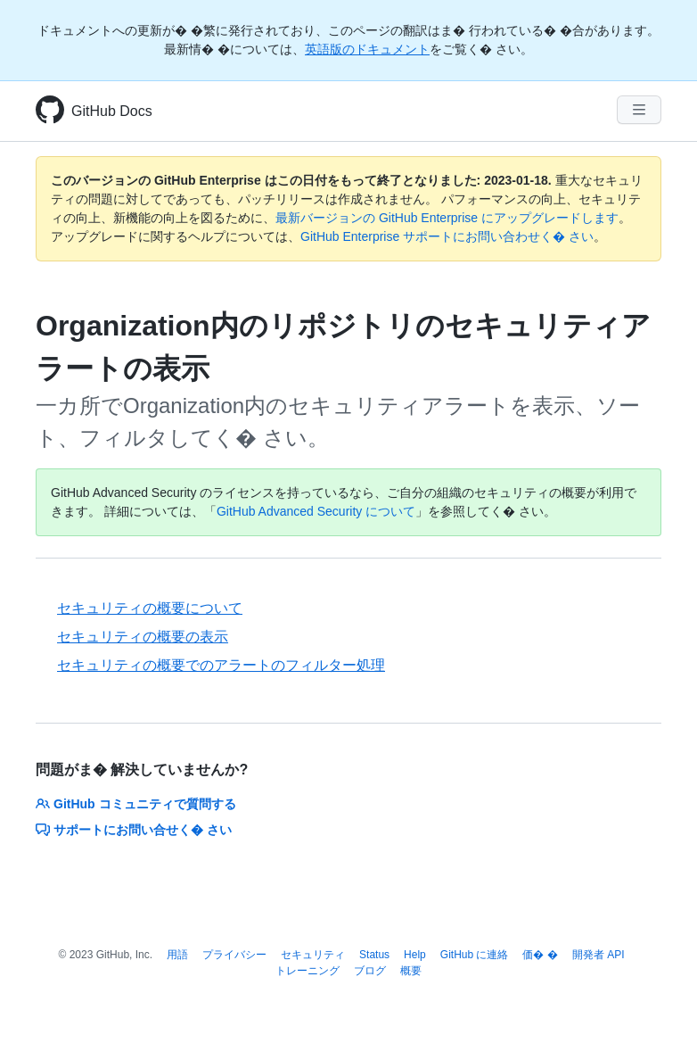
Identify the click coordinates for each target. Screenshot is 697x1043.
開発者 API (598, 954)
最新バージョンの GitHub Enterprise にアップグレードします (447, 218)
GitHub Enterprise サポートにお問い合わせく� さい (447, 236)
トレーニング (307, 970)
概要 (411, 970)
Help (415, 954)
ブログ (370, 970)
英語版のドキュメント (367, 49)
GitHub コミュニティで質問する (136, 804)
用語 (177, 954)
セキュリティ (313, 954)
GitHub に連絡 (474, 954)
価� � (539, 954)
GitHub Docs (111, 111)
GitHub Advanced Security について (316, 511)
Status (374, 954)
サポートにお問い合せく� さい (134, 830)
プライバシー (234, 954)
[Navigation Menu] (639, 109)
